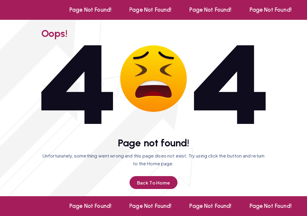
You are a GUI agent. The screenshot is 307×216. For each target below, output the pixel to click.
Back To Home (153, 182)
